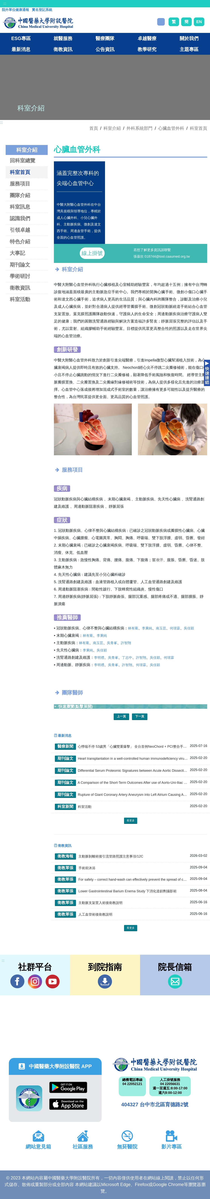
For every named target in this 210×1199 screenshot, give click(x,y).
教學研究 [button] (147, 49)
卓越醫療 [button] (147, 38)
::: (4, 3)
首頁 (93, 128)
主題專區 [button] (189, 49)
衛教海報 (65, 856)
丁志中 (127, 657)
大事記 (17, 253)
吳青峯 (112, 643)
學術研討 (20, 276)
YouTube (52, 981)
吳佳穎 (189, 628)
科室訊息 (20, 207)
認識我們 (20, 218)
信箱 (175, 981)
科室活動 (20, 299)
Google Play (68, 1087)
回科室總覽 (22, 160)
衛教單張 (65, 868)
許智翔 (126, 643)
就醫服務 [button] (63, 38)
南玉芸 (161, 628)
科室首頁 (198, 128)
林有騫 (133, 628)
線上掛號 (92, 253)
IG (35, 981)
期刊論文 (20, 265)
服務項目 (20, 184)
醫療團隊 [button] (105, 38)
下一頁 (139, 716)
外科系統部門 (139, 128)
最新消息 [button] (20, 49)
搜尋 (161, 22)
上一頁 (121, 716)
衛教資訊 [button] (63, 49)
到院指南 (105, 981)
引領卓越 (20, 230)
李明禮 (99, 657)
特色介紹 (20, 241)
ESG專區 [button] (21, 38)
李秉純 (147, 628)
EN (199, 21)
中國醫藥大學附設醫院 (155, 1065)
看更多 (131, 820)
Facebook (17, 981)
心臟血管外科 (171, 128)
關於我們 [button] (189, 38)
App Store (68, 1104)
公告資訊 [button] (105, 49)
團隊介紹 (20, 195)
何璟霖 (175, 628)
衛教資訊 (20, 288)
